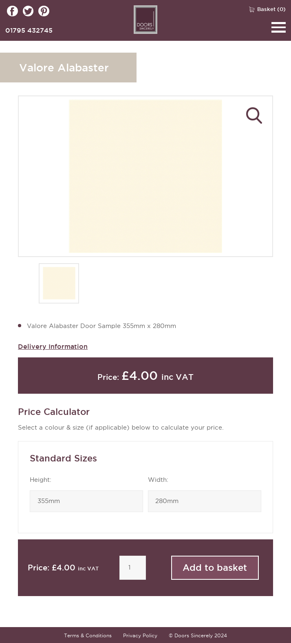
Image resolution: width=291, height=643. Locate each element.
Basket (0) (271, 9)
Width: (158, 480)
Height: (40, 480)
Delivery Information (53, 346)
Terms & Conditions (88, 635)
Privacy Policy (140, 635)
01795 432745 (29, 30)
